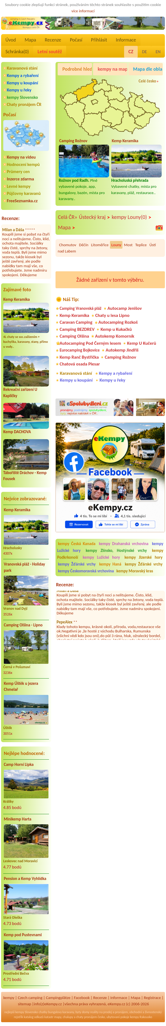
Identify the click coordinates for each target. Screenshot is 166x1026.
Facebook (82, 997)
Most (128, 244)
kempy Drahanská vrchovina (124, 543)
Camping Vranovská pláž (81, 308)
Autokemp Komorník (114, 336)
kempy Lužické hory (101, 557)
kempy (8, 997)
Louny (116, 244)
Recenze (53, 40)
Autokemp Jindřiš (122, 350)
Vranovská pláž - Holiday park (24, 567)
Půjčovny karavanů (24, 193)
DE (144, 51)
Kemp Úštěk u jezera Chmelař (21, 686)
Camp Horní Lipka (18, 764)
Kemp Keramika (16, 299)
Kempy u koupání (22, 82)
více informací (82, 10)
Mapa (30, 40)
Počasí (76, 40)
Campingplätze (58, 997)
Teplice (141, 244)
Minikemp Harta (17, 819)
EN (158, 51)
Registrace (152, 997)
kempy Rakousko (141, 1017)
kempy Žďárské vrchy (77, 564)
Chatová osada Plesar (80, 364)
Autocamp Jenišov (124, 308)
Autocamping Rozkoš (118, 322)
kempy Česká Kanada (77, 543)
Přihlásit (99, 40)
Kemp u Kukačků (116, 329)
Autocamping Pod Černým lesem (90, 343)
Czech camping (30, 997)
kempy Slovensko (22, 97)
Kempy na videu (21, 157)
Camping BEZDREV (77, 329)
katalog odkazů (34, 1017)
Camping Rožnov (120, 357)
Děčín (83, 244)
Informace (126, 40)
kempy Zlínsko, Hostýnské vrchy (116, 550)
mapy (57, 1017)
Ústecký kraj (94, 217)
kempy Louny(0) (132, 217)
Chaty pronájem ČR (24, 104)
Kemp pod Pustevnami (23, 934)
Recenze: (11, 218)
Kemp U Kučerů (141, 343)
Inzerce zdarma (20, 179)
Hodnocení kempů (23, 164)
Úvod (10, 40)
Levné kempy (18, 186)
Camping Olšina (74, 336)
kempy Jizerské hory (143, 557)
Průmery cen (18, 171)
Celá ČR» (67, 217)
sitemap (24, 1003)
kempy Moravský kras (134, 571)
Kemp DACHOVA (17, 431)
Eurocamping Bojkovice (80, 350)
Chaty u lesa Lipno (112, 315)
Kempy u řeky (19, 90)
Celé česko (147, 81)
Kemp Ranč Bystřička (79, 357)
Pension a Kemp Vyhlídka (25, 878)
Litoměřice (100, 244)
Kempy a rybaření (23, 75)
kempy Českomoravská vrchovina (86, 571)
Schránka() (17, 52)
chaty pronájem (86, 1017)
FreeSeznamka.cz (22, 200)
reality (94, 1012)
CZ (130, 52)
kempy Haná (110, 564)
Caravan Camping (76, 322)
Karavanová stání (22, 68)
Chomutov (67, 244)
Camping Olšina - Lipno (23, 625)
